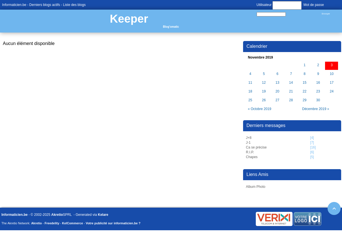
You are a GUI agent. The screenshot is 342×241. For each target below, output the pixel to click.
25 (250, 100)
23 (318, 91)
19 (264, 91)
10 (332, 74)
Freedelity (52, 223)
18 (250, 91)
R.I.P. (250, 152)
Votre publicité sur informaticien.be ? (113, 223)
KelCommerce (72, 223)
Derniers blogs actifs (44, 5)
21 (291, 91)
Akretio (57, 215)
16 (318, 83)
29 (304, 100)
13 (277, 83)
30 (318, 100)
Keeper (129, 18)
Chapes (251, 157)
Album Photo (255, 187)
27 (277, 100)
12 (264, 83)
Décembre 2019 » (315, 109)
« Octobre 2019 (259, 109)
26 (264, 100)
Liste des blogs (74, 5)
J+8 (249, 138)
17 (332, 83)
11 (250, 83)
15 (304, 83)
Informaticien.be (14, 5)
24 (332, 91)
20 (277, 91)
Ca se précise (256, 147)
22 (304, 91)
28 (291, 100)
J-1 (248, 143)
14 (291, 83)
